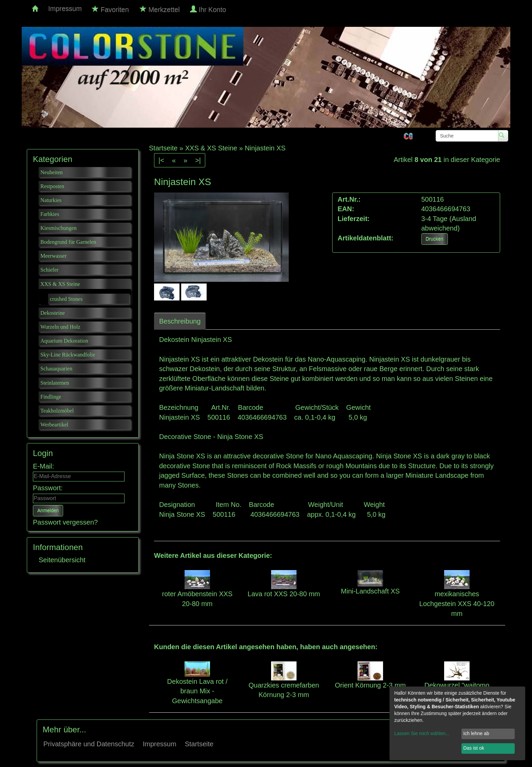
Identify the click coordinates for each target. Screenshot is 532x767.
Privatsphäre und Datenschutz (88, 744)
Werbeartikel (54, 424)
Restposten (52, 186)
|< (161, 160)
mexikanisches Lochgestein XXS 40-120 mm (456, 603)
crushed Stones (66, 299)
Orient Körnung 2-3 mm (370, 685)
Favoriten (110, 9)
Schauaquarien (56, 368)
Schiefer (49, 270)
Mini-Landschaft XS (370, 591)
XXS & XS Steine (60, 284)
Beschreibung (180, 321)
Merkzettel (160, 9)
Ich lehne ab (476, 733)
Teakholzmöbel (57, 411)
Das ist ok (473, 748)
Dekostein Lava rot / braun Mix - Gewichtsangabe (197, 691)
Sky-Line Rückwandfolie (67, 355)
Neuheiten (51, 172)
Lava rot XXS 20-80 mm (284, 594)
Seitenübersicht (62, 560)
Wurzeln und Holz (60, 327)
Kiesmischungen (58, 228)
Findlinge (50, 397)
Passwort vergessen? (65, 522)
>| (198, 160)
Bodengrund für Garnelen (68, 242)
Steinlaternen (54, 383)
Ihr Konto (209, 9)
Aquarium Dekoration (64, 341)
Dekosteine (52, 313)
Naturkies (50, 200)
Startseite (199, 744)
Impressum (65, 8)
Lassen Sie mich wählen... (422, 733)
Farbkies (49, 214)
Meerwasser (53, 256)
